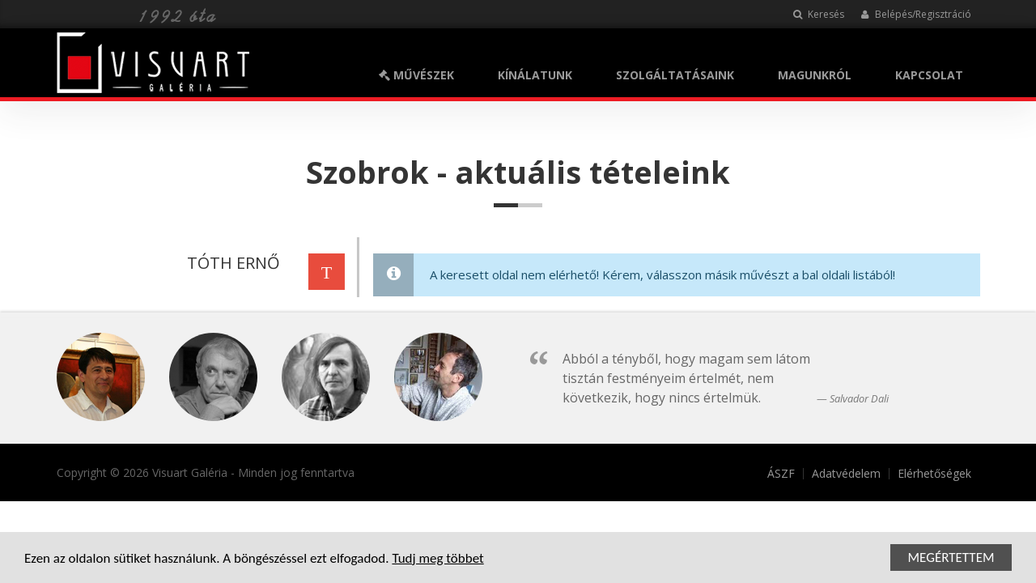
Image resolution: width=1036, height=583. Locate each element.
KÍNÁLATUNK (535, 75)
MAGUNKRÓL (814, 75)
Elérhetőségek (934, 473)
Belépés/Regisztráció (915, 14)
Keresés (818, 14)
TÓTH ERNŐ (231, 263)
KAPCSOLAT (929, 75)
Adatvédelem (846, 473)
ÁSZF (781, 473)
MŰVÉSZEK (416, 75)
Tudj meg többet (437, 559)
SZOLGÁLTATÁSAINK (675, 75)
